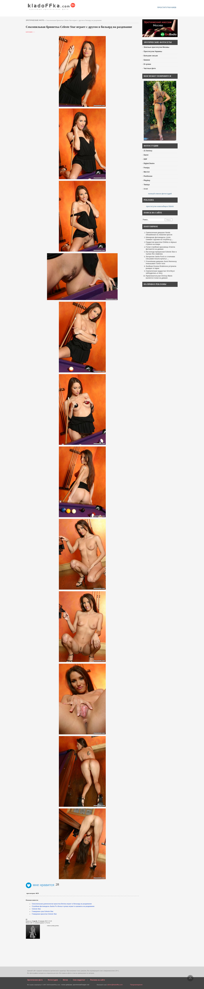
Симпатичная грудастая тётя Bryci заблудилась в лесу (160, 272)
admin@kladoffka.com (115, 984)
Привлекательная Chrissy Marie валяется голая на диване (159, 277)
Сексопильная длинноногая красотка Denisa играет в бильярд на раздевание (62, 904)
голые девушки (66, 984)
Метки (65, 980)
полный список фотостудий (160, 194)
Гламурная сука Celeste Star (42, 911)
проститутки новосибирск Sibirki (160, 206)
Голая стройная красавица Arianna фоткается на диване (160, 248)
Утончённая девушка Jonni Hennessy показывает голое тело (161, 262)
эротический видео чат (81, 984)
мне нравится (40, 885)
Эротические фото (35, 980)
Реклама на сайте (97, 980)
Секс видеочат (79, 980)
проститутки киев (166, 7)
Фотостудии (53, 980)
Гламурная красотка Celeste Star (44, 914)
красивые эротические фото (51, 5)
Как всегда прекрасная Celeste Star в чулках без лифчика (161, 253)
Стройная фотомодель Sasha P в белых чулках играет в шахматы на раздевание (63, 906)
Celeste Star (36, 909)
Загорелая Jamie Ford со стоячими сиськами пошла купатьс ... (160, 258)
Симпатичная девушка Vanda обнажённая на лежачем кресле (159, 234)
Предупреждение (136, 984)
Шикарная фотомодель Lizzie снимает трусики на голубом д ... (159, 238)
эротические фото (35, 20)
